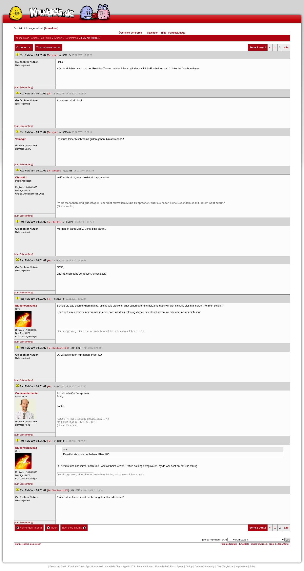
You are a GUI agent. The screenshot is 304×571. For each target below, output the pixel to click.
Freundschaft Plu (165, 566)
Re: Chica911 (54, 222)
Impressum (242, 566)
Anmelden (51, 28)
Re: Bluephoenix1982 (58, 348)
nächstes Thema (74, 527)
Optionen (23, 47)
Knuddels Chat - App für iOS (120, 566)
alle (286, 47)
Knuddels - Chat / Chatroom (253, 544)
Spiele (180, 566)
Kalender (152, 32)
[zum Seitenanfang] (23, 87)
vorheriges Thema (29, 527)
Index (52, 527)
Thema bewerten (48, 47)
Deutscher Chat (57, 566)
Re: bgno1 (53, 55)
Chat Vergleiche (225, 566)
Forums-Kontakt (229, 544)
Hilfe (163, 32)
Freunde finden (145, 566)
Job (252, 566)
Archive (58, 38)
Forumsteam (71, 38)
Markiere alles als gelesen (28, 544)
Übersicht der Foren (130, 32)
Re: (50, 93)
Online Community (205, 566)
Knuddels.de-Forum (26, 38)
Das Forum (46, 38)
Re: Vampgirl (54, 170)
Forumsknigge (176, 32)
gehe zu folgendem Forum (214, 539)
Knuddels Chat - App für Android (85, 566)
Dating (189, 566)
